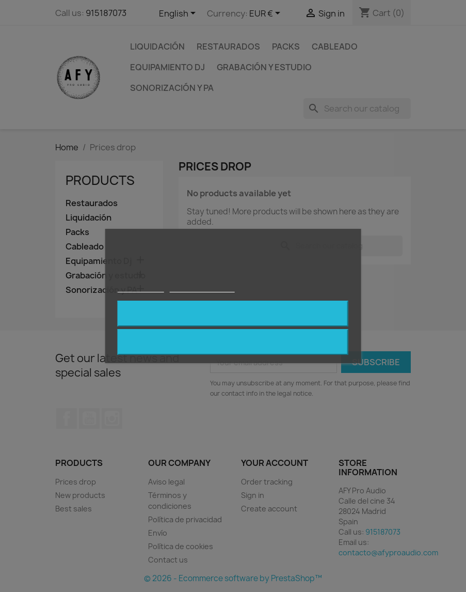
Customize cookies (201, 287)
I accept (233, 313)
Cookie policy (141, 287)
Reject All (233, 342)
